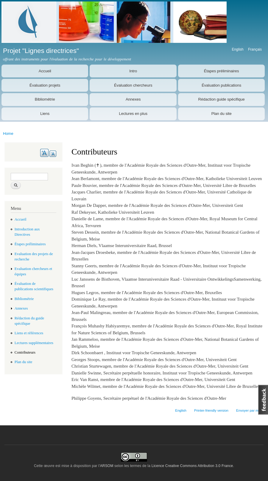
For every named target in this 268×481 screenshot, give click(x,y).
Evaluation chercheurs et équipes (33, 271)
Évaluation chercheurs (133, 85)
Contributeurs (25, 352)
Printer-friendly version (211, 410)
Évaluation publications (221, 85)
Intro (133, 71)
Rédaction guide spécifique (221, 99)
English (237, 49)
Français (255, 49)
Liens (44, 113)
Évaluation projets (44, 85)
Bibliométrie (45, 99)
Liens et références (29, 333)
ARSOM (106, 466)
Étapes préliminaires (221, 71)
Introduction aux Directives (27, 232)
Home (8, 133)
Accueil (45, 71)
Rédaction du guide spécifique (29, 321)
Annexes (133, 99)
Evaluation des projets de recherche (34, 256)
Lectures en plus (133, 113)
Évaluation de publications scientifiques (34, 286)
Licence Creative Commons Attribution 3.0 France (192, 466)
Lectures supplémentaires (34, 343)
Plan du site (221, 113)
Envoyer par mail (249, 410)
